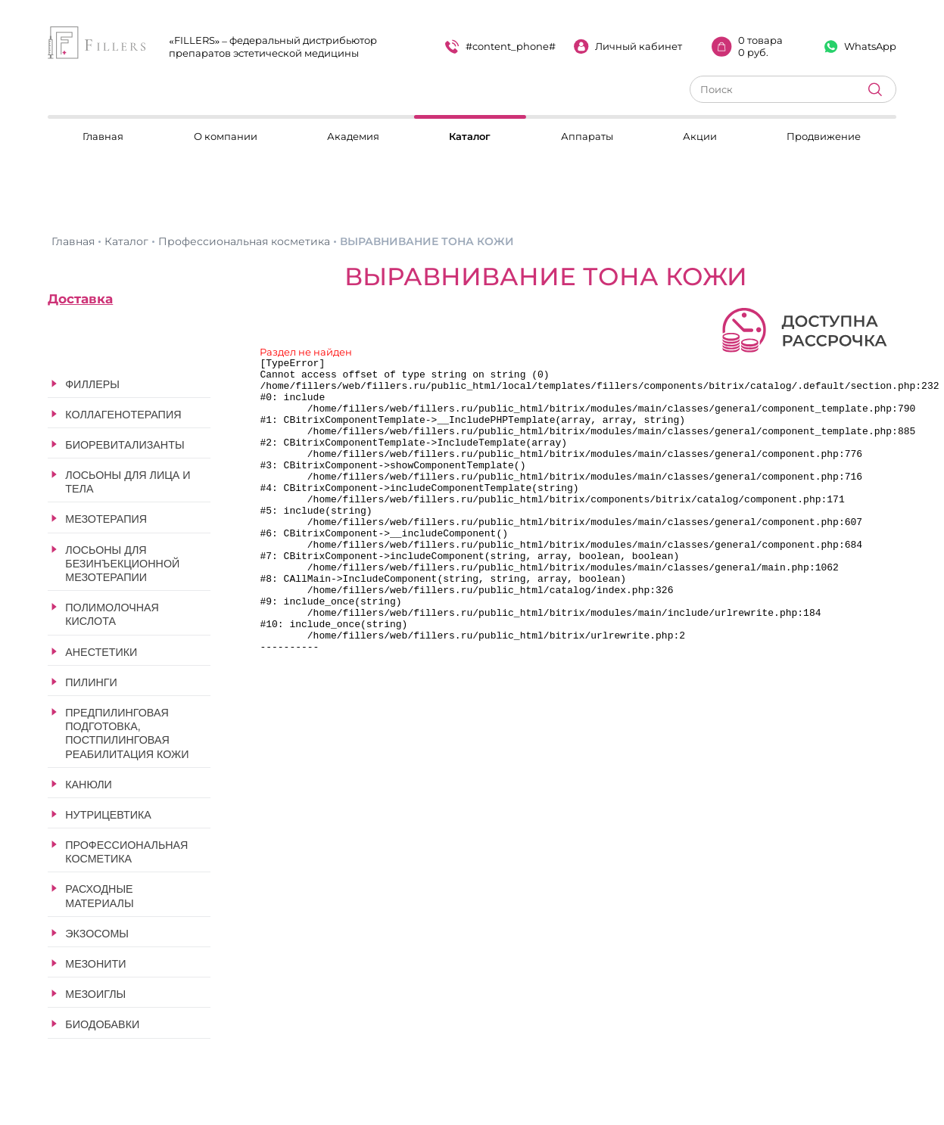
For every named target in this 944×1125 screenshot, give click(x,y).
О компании (225, 136)
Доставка (80, 298)
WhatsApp (860, 46)
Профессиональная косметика (126, 852)
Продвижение (824, 136)
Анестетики (101, 652)
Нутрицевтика (108, 815)
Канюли (88, 784)
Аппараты (587, 136)
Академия (353, 136)
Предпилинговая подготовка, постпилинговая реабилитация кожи (126, 733)
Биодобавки (102, 1024)
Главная (103, 136)
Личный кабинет (628, 46)
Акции (700, 136)
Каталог (470, 136)
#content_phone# (500, 46)
